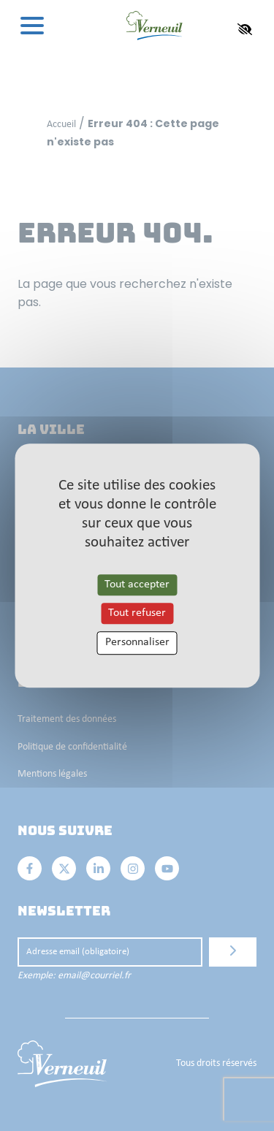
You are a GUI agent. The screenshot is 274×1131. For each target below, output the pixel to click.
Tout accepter (137, 584)
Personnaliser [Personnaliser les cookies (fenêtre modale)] (137, 643)
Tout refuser (137, 613)
